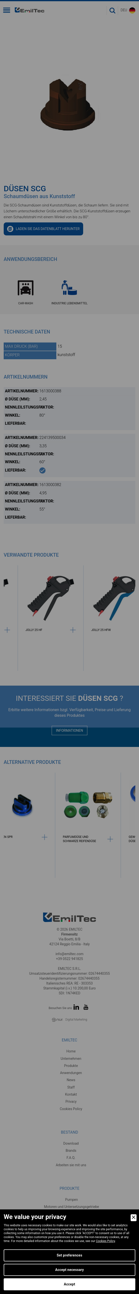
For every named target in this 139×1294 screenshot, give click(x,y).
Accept (69, 1284)
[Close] (134, 1217)
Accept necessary (69, 1270)
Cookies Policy (105, 1241)
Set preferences (69, 1255)
